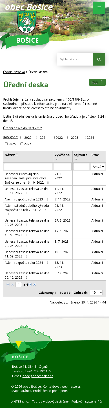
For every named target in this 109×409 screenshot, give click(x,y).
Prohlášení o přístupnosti (51, 391)
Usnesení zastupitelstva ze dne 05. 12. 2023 (27, 275)
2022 (59, 137)
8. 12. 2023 (62, 273)
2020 (27, 137)
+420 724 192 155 (38, 371)
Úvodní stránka (14, 72)
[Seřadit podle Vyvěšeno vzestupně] (57, 158)
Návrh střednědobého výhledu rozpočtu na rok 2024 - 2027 (27, 209)
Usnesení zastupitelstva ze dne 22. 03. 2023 (27, 222)
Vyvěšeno (62, 155)
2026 (27, 144)
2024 (90, 137)
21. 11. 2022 (59, 207)
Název (10, 155)
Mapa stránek (21, 391)
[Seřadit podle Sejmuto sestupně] (76, 160)
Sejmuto (80, 155)
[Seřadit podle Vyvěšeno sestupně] (57, 160)
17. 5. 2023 (62, 231)
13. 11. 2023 (59, 264)
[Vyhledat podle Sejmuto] (81, 166)
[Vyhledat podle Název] (28, 166)
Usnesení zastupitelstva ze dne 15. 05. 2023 (27, 233)
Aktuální (97, 174)
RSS (97, 82)
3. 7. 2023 (62, 241)
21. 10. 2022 (59, 176)
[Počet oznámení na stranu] (96, 292)
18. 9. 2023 (62, 252)
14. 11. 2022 (59, 191)
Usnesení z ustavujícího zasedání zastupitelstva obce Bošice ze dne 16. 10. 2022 (27, 178)
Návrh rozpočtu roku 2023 (27, 199)
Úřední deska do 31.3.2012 (22, 128)
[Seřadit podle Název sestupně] (17, 155)
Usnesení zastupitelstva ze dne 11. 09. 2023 (27, 254)
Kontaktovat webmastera (61, 386)
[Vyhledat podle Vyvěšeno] (63, 166)
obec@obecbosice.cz (37, 376)
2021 (43, 137)
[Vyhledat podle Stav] (98, 166)
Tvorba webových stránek (50, 401)
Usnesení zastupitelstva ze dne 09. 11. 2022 (27, 191)
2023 (74, 137)
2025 (12, 144)
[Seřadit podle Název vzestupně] (17, 153)
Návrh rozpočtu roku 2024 (27, 262)
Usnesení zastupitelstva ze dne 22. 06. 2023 (27, 243)
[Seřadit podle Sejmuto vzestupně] (76, 158)
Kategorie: (10, 137)
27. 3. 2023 (62, 220)
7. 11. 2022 (62, 199)
